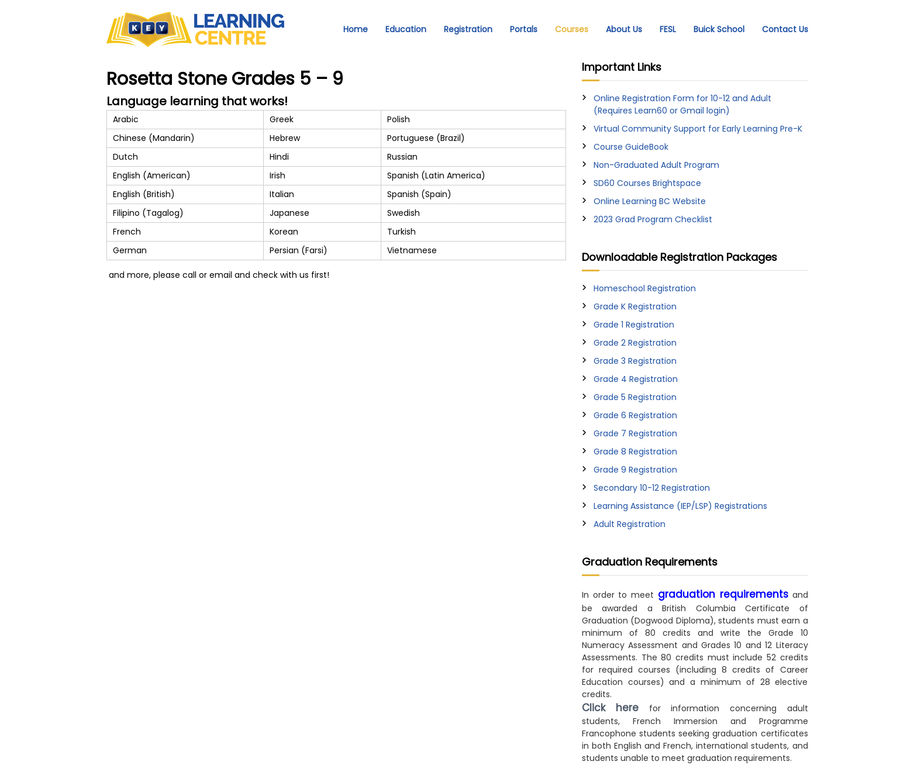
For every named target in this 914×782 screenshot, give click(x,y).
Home (355, 29)
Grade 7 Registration (635, 433)
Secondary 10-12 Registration (652, 488)
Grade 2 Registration (635, 343)
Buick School (719, 29)
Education (405, 29)
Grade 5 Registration (635, 397)
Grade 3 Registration (635, 361)
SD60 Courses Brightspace (647, 183)
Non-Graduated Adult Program (656, 165)
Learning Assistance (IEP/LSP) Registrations (680, 506)
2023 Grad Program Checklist (653, 219)
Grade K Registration (635, 306)
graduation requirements (723, 594)
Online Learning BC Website (650, 201)
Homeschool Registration (645, 288)
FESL (668, 29)
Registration (468, 29)
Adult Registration (629, 524)
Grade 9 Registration (635, 470)
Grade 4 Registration (636, 379)
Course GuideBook (631, 147)
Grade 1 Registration (634, 324)
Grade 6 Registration (635, 415)
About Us (624, 29)
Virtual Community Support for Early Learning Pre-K (698, 129)
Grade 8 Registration (635, 451)
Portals (523, 29)
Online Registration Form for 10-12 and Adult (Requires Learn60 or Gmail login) (682, 104)
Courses (571, 29)
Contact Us (785, 29)
